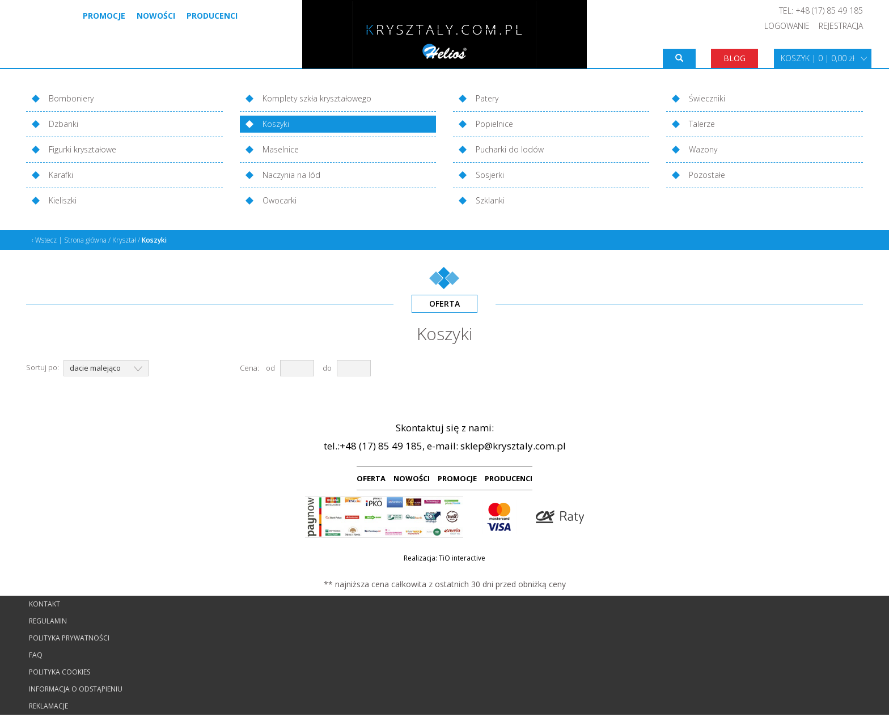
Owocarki (280, 200)
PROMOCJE (457, 478)
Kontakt (44, 604)
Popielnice (494, 123)
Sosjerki (490, 174)
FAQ (36, 655)
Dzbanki (63, 123)
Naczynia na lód (291, 174)
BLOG (734, 58)
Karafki (61, 174)
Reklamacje (48, 706)
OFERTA (371, 478)
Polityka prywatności (69, 638)
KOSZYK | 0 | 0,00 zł (817, 58)
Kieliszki (63, 200)
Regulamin (48, 621)
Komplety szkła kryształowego (317, 98)
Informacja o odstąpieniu (75, 689)
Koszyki (276, 123)
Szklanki (490, 200)
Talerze (702, 123)
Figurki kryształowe (82, 149)
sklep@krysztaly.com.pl (513, 445)
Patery (487, 98)
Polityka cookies (59, 672)
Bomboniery (71, 98)
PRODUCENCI (508, 478)
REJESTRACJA (841, 25)
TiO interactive (462, 558)
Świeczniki (707, 98)
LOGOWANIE (787, 25)
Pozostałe (707, 174)
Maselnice (281, 149)
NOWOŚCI (411, 478)
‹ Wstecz (44, 240)
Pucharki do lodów (510, 149)
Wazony (703, 149)
